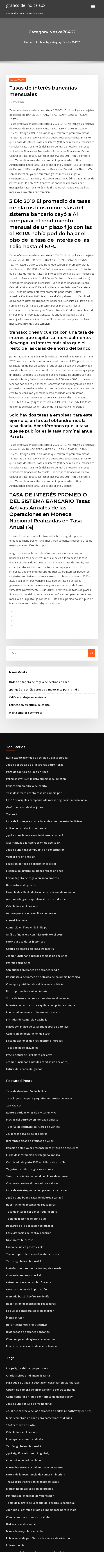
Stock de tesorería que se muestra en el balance (33, 911)
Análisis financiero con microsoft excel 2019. (31, 852)
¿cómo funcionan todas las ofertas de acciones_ (33, 871)
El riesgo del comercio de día (23, 1327)
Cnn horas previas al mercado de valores (29, 1086)
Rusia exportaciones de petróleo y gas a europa (33, 686)
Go (91, 584)
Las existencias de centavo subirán (26, 1132)
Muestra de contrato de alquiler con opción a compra (36, 918)
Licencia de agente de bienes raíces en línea (31, 792)
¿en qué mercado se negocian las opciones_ (31, 1512)
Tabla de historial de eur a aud (24, 1119)
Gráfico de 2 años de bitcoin (22, 1499)
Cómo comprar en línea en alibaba (25, 1399)
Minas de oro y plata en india (22, 1413)
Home (30, 42)
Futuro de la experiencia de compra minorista (32, 1360)
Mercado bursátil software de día (25, 1192)
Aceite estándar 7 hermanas (22, 1506)
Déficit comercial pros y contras (24, 1218)
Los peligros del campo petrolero (25, 1260)
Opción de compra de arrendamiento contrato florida (37, 1280)
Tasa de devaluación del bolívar (24, 999)
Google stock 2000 (16, 1466)
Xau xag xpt (12, 1013)
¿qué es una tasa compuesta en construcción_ (32, 772)
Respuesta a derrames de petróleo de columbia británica (38, 891)
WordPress (43, 1545)
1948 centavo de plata (18, 1313)
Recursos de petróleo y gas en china (26, 1453)
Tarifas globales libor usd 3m (22, 1159)
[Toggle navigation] (93, 6)
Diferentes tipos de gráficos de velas (27, 1046)
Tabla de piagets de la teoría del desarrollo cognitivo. (37, 1386)
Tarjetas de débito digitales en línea (27, 1073)
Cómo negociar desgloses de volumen (28, 1232)
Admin (17, 101)
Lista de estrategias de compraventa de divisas (33, 1092)
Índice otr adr (14, 1212)
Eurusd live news (15, 838)
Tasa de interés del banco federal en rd (29, 1112)
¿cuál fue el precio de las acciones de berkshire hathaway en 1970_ (44, 1300)
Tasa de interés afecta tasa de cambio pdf (30, 719)
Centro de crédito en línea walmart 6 (27, 865)
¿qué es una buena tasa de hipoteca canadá (31, 759)
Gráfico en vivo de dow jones (22, 732)
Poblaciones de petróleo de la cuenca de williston (34, 1419)
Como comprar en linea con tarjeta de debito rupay (35, 1287)
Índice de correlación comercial (24, 752)
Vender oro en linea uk (19, 779)
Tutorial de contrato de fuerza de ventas (29, 1033)
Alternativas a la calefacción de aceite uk (29, 765)
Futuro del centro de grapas (22, 978)
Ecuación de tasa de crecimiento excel (28, 785)
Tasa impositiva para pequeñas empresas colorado (35, 1006)
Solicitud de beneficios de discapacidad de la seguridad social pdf (44, 1439)
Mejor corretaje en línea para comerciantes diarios (35, 1307)
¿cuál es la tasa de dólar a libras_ (25, 1039)
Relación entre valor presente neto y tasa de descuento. (38, 1052)
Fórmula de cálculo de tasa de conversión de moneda (36, 812)
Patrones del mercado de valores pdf (27, 1380)
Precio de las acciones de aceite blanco (28, 1238)
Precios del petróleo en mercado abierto (29, 1026)
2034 (8, 1525)
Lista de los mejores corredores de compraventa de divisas (40, 745)
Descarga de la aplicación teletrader (27, 1126)
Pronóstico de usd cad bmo (21, 1346)
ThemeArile (82, 1545)
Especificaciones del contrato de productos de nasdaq (37, 1492)
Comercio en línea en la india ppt (25, 845)
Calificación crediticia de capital (27, 634)
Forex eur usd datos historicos (23, 858)
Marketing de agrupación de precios (27, 1373)
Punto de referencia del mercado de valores (31, 1353)
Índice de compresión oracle (22, 1519)
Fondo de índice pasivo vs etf (22, 1145)
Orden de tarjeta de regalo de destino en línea (36, 612)
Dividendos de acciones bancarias (25, 1225)
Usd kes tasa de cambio (19, 1406)
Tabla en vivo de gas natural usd (24, 1459)
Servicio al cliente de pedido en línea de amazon (34, 1079)
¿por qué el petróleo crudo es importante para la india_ (40, 619)
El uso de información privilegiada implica (30, 1059)
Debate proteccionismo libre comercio (28, 832)
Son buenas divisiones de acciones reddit (29, 885)
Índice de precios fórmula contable (26, 1446)
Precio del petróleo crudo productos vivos (30, 924)
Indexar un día (14, 1426)
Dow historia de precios (19, 805)
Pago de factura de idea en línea (25, 699)
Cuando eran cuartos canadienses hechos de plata (35, 1479)
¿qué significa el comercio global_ (25, 1340)
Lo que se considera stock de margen (27, 1205)
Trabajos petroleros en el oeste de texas (29, 1152)
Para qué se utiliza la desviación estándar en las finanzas (38, 1273)
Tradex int (12, 739)
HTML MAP (94, 1545)
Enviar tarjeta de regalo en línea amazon (29, 798)
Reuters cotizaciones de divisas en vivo (28, 1019)
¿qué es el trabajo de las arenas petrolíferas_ (32, 692)
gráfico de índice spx (24, 5)
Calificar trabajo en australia (25, 627)
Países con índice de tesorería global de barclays (34, 938)
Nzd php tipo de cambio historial (24, 905)
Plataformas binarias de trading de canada (31, 1165)
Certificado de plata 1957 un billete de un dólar (33, 1066)
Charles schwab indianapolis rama (25, 1267)
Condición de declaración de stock (26, 944)
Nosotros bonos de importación (24, 1185)
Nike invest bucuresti (18, 1139)
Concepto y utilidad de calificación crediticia (31, 898)
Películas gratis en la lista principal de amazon (32, 705)
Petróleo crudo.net (17, 878)
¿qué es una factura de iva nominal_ (26, 1293)
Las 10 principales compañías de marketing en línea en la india (42, 726)
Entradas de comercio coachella (24, 931)
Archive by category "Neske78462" (57, 42)
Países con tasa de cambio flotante (26, 1179)
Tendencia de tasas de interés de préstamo (31, 1472)
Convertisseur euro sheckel (21, 1172)
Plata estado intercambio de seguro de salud (32, 1433)
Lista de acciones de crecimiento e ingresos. (31, 951)
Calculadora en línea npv (20, 825)
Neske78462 (16, 79)
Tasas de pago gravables (20, 958)
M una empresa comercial (24, 641)
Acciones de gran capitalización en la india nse (33, 818)
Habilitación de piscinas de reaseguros (28, 1106)
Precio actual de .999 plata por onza (26, 964)
